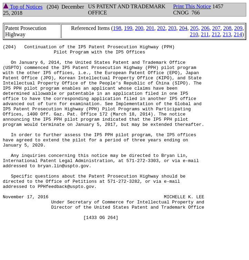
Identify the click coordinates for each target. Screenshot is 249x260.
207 (216, 28)
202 (161, 28)
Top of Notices (23, 7)
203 (172, 28)
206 (205, 28)
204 (183, 28)
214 (238, 34)
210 (194, 34)
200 (139, 28)
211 (205, 34)
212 (216, 34)
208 (227, 28)
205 (194, 28)
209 (238, 28)
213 (227, 34)
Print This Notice (192, 6)
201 (150, 28)
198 (117, 28)
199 (128, 28)
